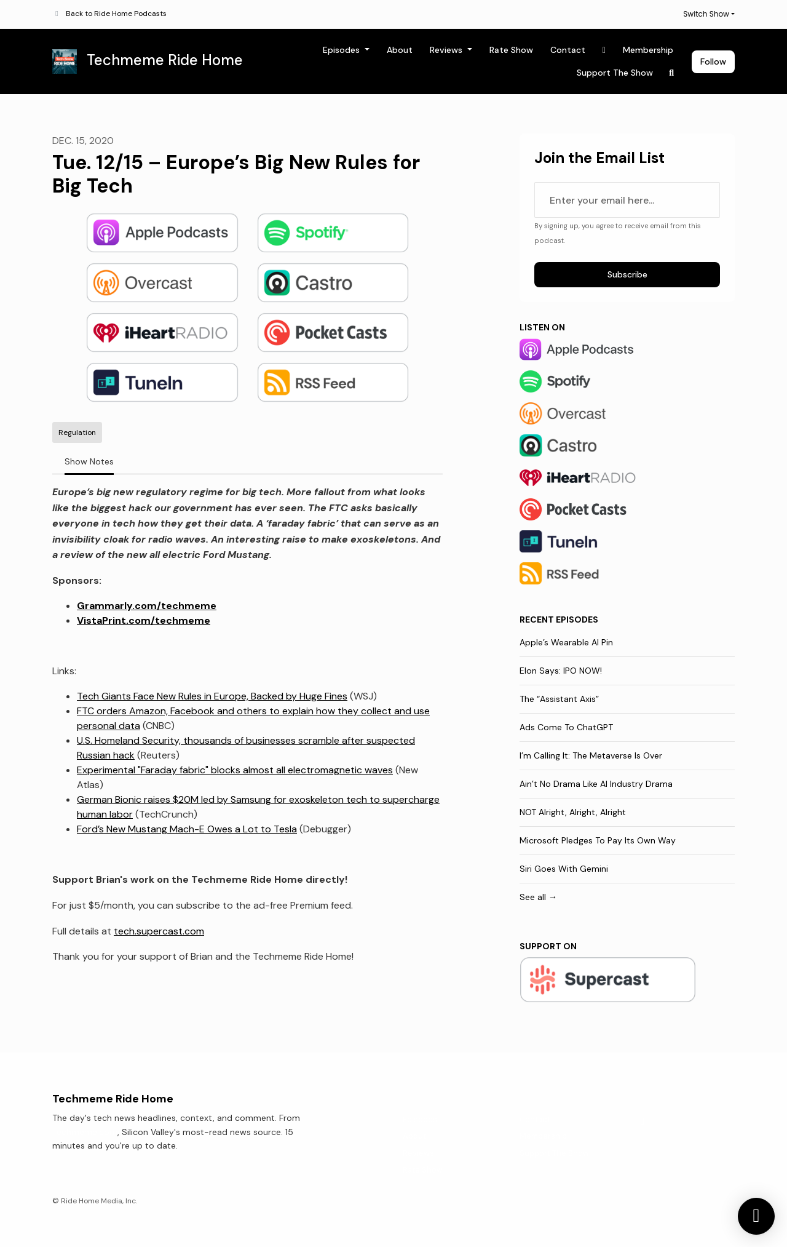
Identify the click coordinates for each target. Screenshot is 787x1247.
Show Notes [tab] (89, 461)
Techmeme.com (84, 1131)
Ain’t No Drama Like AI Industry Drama (596, 783)
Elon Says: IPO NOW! (561, 670)
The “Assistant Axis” (559, 698)
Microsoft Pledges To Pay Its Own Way (598, 840)
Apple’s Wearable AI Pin (566, 642)
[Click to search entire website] (672, 73)
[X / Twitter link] (604, 50)
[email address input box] (627, 200)
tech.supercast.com (159, 931)
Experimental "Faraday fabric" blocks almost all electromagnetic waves (235, 769)
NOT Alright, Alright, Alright (573, 812)
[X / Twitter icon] (642, 1121)
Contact (567, 49)
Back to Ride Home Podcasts (116, 13)
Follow (713, 61)
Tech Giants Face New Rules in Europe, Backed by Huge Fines (212, 696)
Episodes (342, 49)
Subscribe (627, 274)
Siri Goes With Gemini (564, 868)
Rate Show (511, 49)
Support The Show (615, 72)
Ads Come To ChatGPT (566, 727)
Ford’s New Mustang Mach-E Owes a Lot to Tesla (187, 829)
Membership (648, 49)
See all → (538, 896)
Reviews (447, 49)
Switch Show (706, 14)
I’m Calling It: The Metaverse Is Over (591, 755)
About (400, 49)
